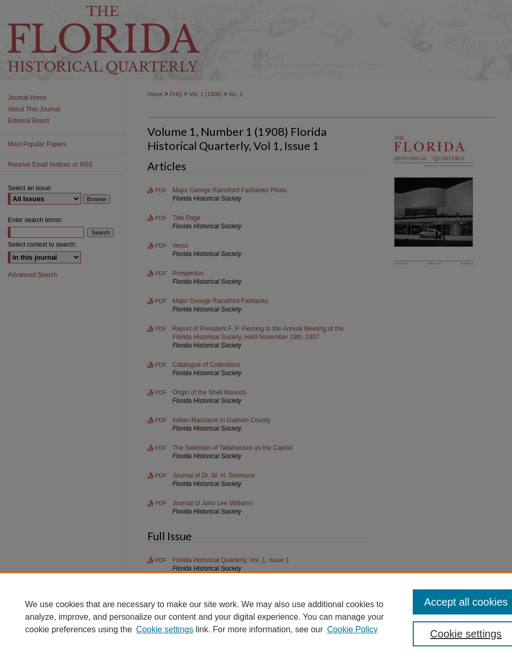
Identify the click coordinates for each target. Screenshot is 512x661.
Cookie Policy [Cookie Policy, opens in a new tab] (352, 629)
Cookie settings (164, 629)
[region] (256, 616)
